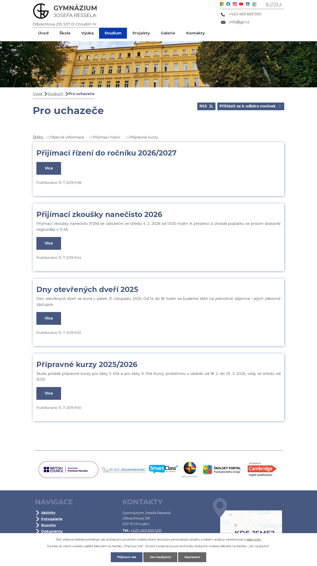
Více (49, 168)
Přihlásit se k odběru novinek (251, 106)
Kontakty (195, 33)
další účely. (254, 539)
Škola (64, 33)
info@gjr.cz (235, 22)
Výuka (87, 33)
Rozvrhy (48, 525)
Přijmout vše (126, 557)
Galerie (168, 33)
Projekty (141, 33)
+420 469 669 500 (241, 14)
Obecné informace (67, 137)
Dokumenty (52, 531)
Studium (113, 33)
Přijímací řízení (106, 137)
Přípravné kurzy (143, 137)
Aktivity (48, 512)
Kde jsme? (247, 523)
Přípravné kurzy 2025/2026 (86, 364)
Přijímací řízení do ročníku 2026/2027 (106, 152)
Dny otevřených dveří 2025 (87, 289)
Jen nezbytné (160, 557)
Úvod (43, 33)
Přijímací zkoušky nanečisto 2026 (99, 214)
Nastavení (192, 557)
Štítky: (38, 137)
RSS (206, 106)
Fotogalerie (51, 519)
